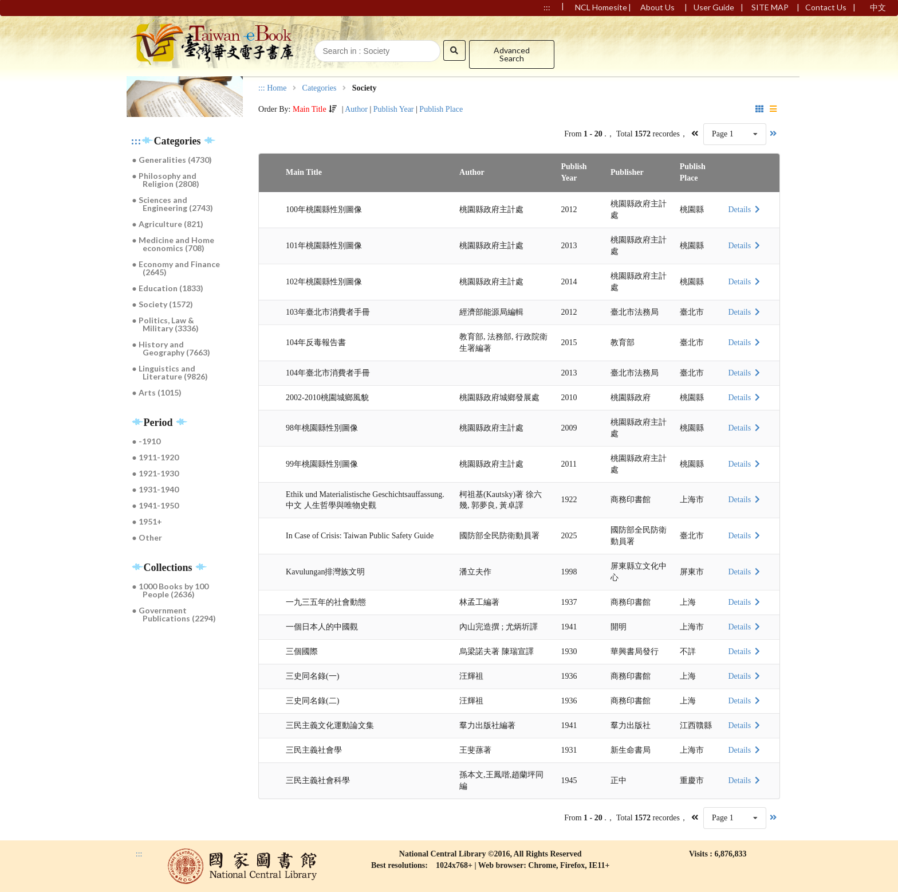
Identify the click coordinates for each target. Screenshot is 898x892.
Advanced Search (512, 54)
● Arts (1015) (157, 392)
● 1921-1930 (155, 473)
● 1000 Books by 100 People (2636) (170, 590)
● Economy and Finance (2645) (176, 268)
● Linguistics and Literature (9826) (170, 372)
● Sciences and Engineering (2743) (173, 204)
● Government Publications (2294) (174, 614)
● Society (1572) (162, 304)
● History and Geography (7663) (171, 348)
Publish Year (393, 109)
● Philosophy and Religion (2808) (166, 180)
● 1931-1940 (155, 489)
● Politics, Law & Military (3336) (165, 324)
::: (136, 141)
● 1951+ (147, 521)
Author (356, 109)
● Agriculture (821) (167, 224)
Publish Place (441, 109)
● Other (147, 537)
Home (276, 88)
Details (745, 209)
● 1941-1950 (155, 505)
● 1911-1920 (155, 457)
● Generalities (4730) (172, 160)
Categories (319, 88)
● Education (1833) (167, 288)
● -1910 (146, 441)
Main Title (309, 109)
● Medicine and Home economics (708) (173, 244)
